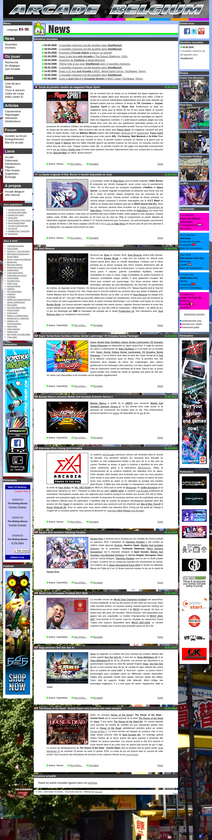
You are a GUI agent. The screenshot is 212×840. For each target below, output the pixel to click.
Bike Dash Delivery (14, 265)
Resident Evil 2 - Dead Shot (18, 318)
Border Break (111, 258)
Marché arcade (14, 142)
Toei (161, 355)
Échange (10, 177)
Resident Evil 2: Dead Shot (18, 231)
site (141, 413)
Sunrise (118, 545)
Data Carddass (126, 349)
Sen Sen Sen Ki (112, 657)
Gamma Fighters (13, 286)
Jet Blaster (11, 297)
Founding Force (13, 281)
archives (92, 782)
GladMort (11, 289)
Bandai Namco (98, 403)
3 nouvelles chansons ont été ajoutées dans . (90, 45)
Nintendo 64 (127, 133)
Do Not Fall (12, 228)
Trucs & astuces (15, 90)
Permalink (93, 164)
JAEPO (129, 403)
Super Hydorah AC (57, 507)
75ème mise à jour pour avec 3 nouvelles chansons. (95, 63)
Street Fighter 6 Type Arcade (19, 220)
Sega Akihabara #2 (147, 657)
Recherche (11, 62)
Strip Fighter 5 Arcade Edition (18, 334)
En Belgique (12, 65)
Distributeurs (13, 121)
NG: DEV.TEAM (82, 487)
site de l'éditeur (67, 149)
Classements (13, 111)
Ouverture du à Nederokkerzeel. (82, 60)
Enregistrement (14, 139)
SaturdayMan (60, 153)
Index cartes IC (14, 96)
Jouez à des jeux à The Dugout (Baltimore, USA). (93, 56)
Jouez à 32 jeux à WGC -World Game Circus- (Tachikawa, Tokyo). (102, 71)
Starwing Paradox (135, 542)
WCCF (136, 609)
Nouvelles (11, 44)
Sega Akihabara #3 (100, 660)
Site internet (12, 194)
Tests (8, 86)
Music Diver (13, 218)
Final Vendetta (13, 278)
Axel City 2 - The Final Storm (18, 251)
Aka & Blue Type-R (150, 504)
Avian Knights (12, 249)
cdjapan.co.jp (17, 557)
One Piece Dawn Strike (17, 212)
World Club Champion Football (130, 599)
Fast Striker (64, 487)
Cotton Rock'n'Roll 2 (15, 273)
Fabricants (11, 160)
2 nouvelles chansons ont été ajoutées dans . (90, 75)
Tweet (160, 164)
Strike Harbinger (13, 329)
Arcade (9, 157)
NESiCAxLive (144, 467)
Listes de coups (14, 93)
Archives (10, 47)
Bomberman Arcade (15, 267)
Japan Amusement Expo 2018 (124, 565)
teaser (116, 413)
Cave (66, 504)
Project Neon (12, 313)
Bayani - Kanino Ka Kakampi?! (19, 259)
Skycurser (131, 487)
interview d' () (125, 510)
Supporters (12, 173)
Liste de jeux (13, 83)
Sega (57, 143)
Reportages (12, 114)
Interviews (11, 118)
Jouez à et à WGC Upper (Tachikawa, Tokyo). (101, 78)
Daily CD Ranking (17, 487)
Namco (67, 143)
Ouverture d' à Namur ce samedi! (85, 52)
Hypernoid (11, 294)
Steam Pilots (12, 326)
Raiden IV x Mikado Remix (17, 316)
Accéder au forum (16, 135)
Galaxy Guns (12, 283)
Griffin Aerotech (149, 487)
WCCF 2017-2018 (140, 622)
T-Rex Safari (12, 337)
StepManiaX (13, 234)
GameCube (142, 133)
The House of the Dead (150, 718)
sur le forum (132, 754)
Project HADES (13, 310)
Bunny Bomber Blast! (16, 223)
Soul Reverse (135, 255)
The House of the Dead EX (128, 721)
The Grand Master (14, 291)
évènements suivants (194, 314)
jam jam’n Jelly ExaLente (18, 226)
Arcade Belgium (15, 191)
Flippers (10, 167)
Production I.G (126, 311)
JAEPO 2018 (116, 491)
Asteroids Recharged (15, 246)
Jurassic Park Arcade (16, 210)
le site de (115, 223)
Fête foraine (12, 170)
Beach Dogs (12, 262)
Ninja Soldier (12, 305)
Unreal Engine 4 (98, 731)
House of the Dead (121, 715)
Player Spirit (123, 129)
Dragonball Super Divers (17, 275)
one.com (98, 792)
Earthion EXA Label (16, 215)
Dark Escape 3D (131, 734)
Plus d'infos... (76, 164)
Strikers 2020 (12, 332)
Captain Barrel (13, 270)
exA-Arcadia (108, 454)
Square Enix (96, 538)
